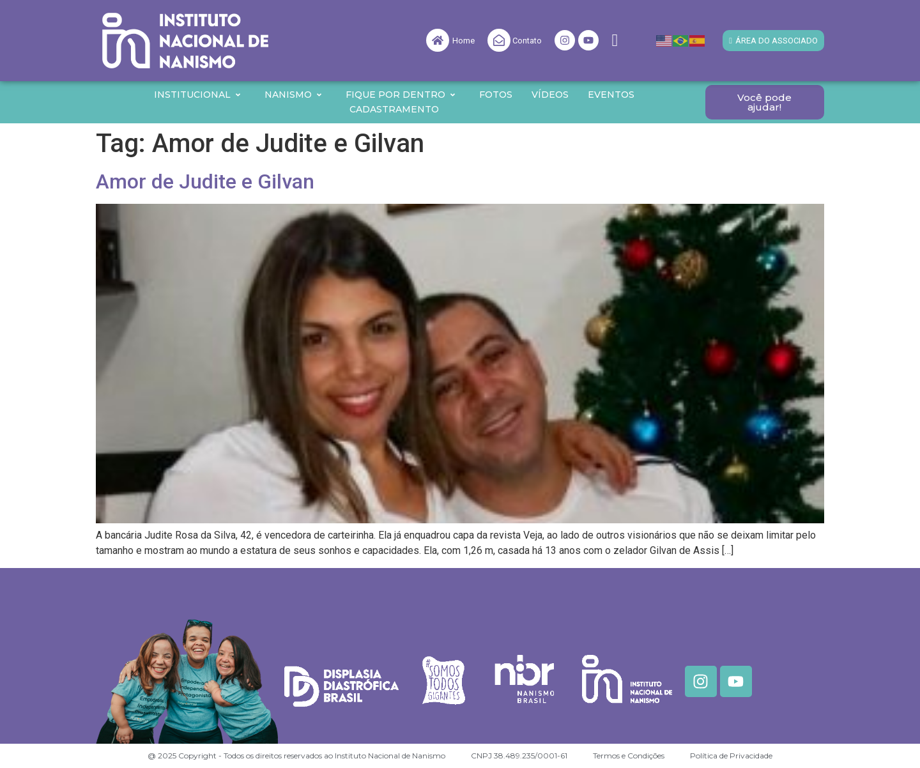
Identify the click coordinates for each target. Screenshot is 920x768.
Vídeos (550, 94)
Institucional (197, 94)
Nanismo (293, 94)
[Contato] (498, 40)
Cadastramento (394, 109)
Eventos (611, 94)
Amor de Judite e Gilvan (205, 181)
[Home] (437, 40)
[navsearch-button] (614, 40)
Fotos (495, 94)
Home (463, 40)
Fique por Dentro (401, 94)
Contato (527, 40)
